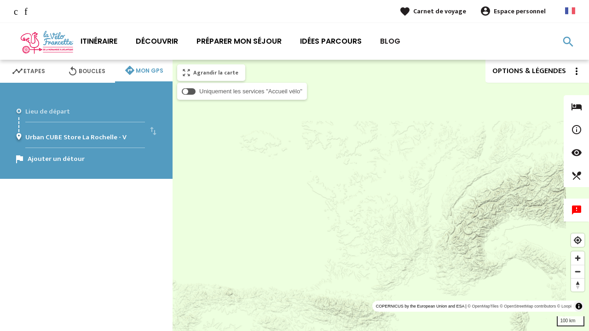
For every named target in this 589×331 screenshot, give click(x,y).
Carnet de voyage (439, 11)
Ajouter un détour (56, 159)
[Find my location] (577, 240)
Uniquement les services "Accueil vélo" (250, 91)
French (570, 10)
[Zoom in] (577, 258)
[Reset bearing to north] (577, 284)
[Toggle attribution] (578, 306)
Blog (390, 41)
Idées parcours (331, 41)
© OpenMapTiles (483, 306)
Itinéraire (99, 41)
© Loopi (564, 306)
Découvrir (157, 41)
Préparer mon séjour (239, 41)
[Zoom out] (577, 271)
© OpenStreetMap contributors (528, 306)
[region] (381, 195)
